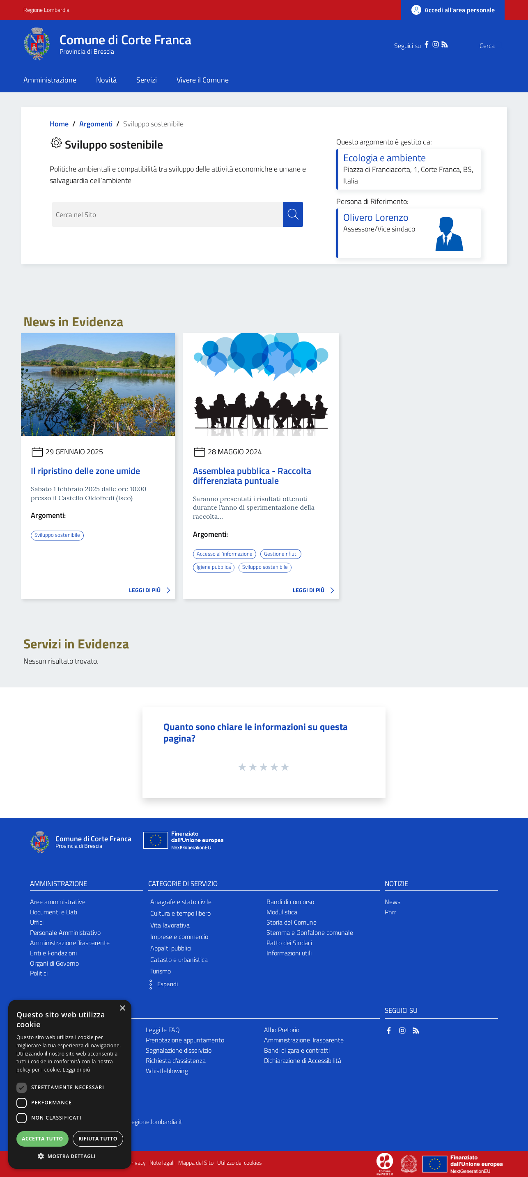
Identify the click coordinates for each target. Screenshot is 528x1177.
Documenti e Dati (53, 911)
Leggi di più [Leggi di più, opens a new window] (76, 1069)
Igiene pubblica (214, 566)
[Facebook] (410, 43)
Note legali (161, 1162)
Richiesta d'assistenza (176, 1060)
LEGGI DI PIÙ (152, 590)
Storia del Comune (291, 922)
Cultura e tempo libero (180, 913)
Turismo (160, 971)
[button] (161, 984)
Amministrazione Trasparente (70, 942)
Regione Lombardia (46, 9)
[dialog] (69, 1084)
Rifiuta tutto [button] (97, 1138)
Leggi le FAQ (163, 1029)
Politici (39, 973)
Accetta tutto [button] (42, 1138)
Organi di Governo (54, 963)
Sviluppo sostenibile (58, 534)
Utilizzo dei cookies (239, 1162)
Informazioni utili (289, 952)
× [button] (122, 1008)
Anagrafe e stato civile (180, 901)
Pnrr (390, 911)
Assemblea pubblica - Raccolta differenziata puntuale (252, 475)
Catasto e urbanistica (179, 959)
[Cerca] (495, 45)
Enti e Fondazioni (53, 952)
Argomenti (95, 123)
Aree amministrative (57, 901)
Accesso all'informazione (226, 553)
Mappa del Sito (195, 1162)
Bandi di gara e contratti (297, 1050)
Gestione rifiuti (284, 553)
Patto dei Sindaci (289, 942)
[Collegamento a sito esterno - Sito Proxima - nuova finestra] (384, 1163)
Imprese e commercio (179, 936)
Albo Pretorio (281, 1029)
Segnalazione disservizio (178, 1050)
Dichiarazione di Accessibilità (302, 1060)
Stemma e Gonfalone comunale (309, 932)
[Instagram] (419, 43)
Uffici (37, 922)
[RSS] (428, 43)
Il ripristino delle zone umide (85, 470)
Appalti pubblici (170, 948)
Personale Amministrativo (65, 932)
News (392, 901)
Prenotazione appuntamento (185, 1039)
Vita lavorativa (170, 925)
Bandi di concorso (290, 901)
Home (59, 123)
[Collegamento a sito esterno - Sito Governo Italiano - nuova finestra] (409, 1163)
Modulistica (281, 911)
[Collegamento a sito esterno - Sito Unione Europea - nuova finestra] (182, 842)
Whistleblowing (167, 1070)
